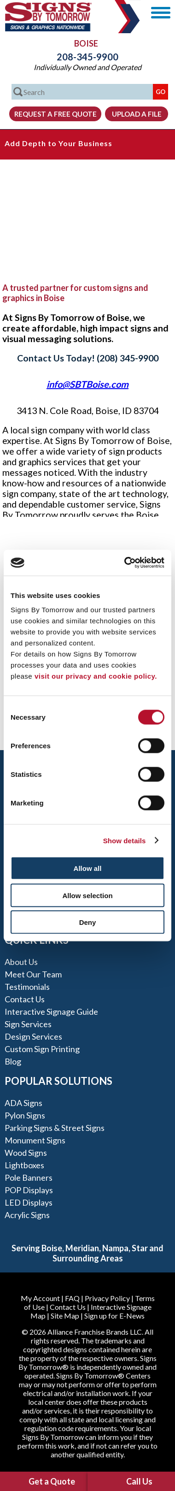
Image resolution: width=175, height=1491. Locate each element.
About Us (21, 962)
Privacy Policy (107, 1298)
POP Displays (29, 1190)
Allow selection (87, 895)
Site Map (65, 1315)
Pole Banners (28, 1177)
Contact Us (25, 999)
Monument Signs (35, 1140)
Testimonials (27, 987)
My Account (40, 1298)
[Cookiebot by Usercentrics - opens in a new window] (125, 563)
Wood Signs (26, 1153)
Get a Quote (52, 1481)
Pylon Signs (25, 1115)
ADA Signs (23, 1103)
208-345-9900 (87, 56)
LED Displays (28, 1202)
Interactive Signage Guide (51, 1011)
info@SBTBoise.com (87, 384)
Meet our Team (33, 974)
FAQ (72, 1298)
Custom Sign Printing (42, 1049)
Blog (13, 1061)
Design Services (33, 1036)
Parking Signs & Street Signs (55, 1128)
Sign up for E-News (114, 1315)
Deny (87, 922)
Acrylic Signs (27, 1215)
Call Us (139, 1481)
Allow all (88, 868)
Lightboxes (24, 1165)
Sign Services (28, 1024)
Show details (124, 840)
